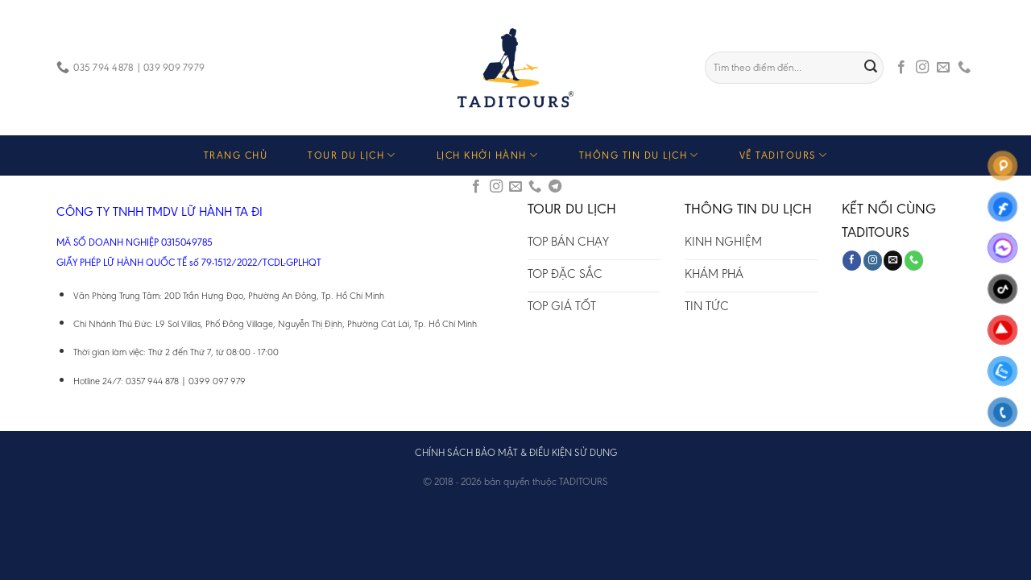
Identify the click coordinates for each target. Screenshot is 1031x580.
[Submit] (871, 68)
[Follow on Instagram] (922, 67)
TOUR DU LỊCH (352, 155)
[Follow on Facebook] (901, 67)
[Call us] (964, 67)
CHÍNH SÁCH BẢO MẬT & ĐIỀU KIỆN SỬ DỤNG (516, 452)
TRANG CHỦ (236, 155)
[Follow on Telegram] (555, 187)
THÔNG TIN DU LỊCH (639, 155)
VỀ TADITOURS (783, 155)
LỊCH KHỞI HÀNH (488, 155)
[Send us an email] (943, 67)
